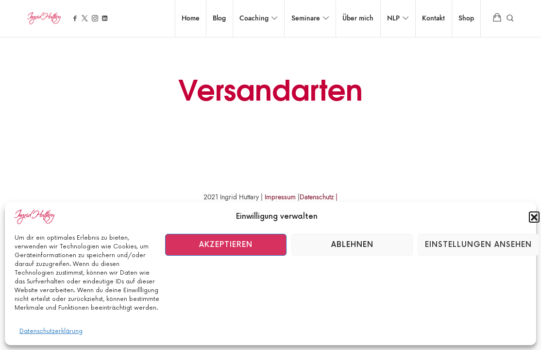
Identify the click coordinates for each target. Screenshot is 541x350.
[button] (534, 217)
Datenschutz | (319, 197)
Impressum (280, 197)
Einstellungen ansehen (478, 244)
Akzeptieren (226, 244)
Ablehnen (352, 244)
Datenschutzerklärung (51, 331)
